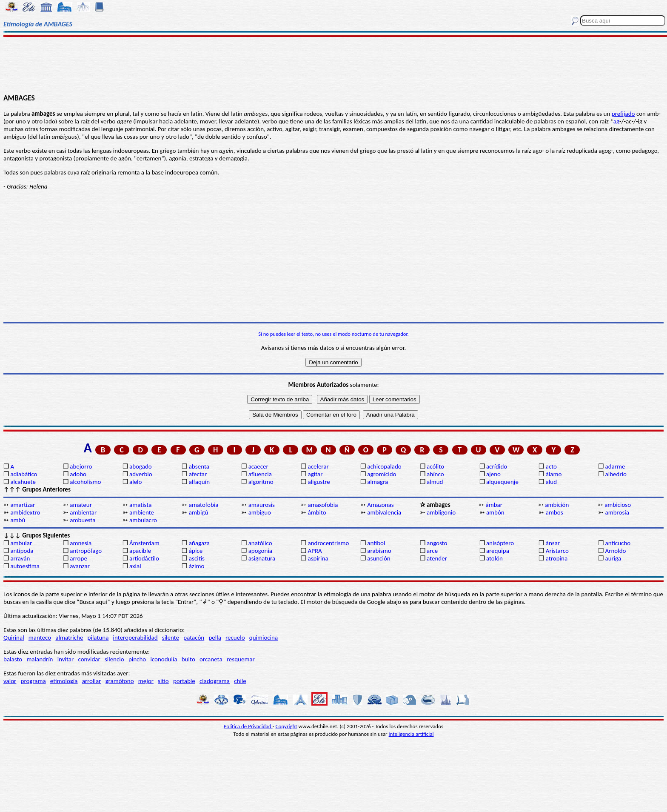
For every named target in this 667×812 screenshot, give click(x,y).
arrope (78, 558)
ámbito (317, 512)
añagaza (199, 543)
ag (616, 121)
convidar (89, 659)
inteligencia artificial (411, 734)
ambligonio (441, 512)
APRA (315, 551)
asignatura (262, 558)
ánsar (553, 543)
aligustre (319, 482)
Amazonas (380, 505)
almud (435, 482)
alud (551, 482)
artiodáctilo (144, 558)
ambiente (141, 512)
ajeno (493, 474)
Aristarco (557, 551)
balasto (12, 659)
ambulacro (143, 520)
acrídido (496, 466)
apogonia (260, 551)
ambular (21, 543)
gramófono (119, 681)
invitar (65, 659)
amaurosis (261, 505)
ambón (495, 512)
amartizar (22, 505)
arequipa (497, 551)
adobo (78, 474)
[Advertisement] (333, 65)
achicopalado (384, 466)
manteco (40, 637)
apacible (140, 551)
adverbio (140, 474)
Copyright (286, 726)
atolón (494, 558)
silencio (114, 659)
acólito (435, 466)
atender (437, 558)
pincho (137, 659)
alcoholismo (85, 482)
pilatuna (98, 637)
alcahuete (23, 482)
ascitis (197, 558)
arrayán (20, 558)
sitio (163, 681)
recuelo (235, 637)
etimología (64, 681)
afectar (198, 474)
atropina (556, 558)
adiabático (23, 474)
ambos (554, 512)
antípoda (21, 551)
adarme (615, 466)
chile (240, 681)
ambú (17, 520)
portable (184, 681)
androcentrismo (328, 543)
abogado (140, 466)
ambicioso (617, 505)
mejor (146, 681)
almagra (377, 482)
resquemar (241, 659)
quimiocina (263, 637)
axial (135, 566)
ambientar (83, 512)
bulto (188, 659)
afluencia (260, 474)
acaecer (258, 466)
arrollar (91, 681)
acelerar (318, 466)
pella (214, 637)
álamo (554, 474)
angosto (437, 543)
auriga (613, 558)
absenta (199, 466)
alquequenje (502, 482)
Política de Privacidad (248, 726)
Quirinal (13, 637)
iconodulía (163, 659)
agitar (315, 474)
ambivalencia (384, 512)
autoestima (25, 566)
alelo (135, 482)
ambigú (198, 512)
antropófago (86, 551)
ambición (557, 505)
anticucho (618, 543)
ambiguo (259, 512)
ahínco (435, 474)
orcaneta (211, 659)
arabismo (379, 551)
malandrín (39, 659)
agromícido (381, 474)
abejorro (81, 466)
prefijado (623, 113)
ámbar (494, 505)
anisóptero (500, 543)
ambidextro (25, 512)
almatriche (69, 637)
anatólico (260, 543)
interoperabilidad (135, 637)
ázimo (196, 566)
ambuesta (82, 520)
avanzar (80, 566)
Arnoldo (615, 551)
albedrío (616, 474)
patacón (193, 637)
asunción (378, 558)
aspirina (318, 558)
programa (33, 681)
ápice (195, 551)
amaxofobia (323, 505)
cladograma (215, 681)
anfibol (376, 543)
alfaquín (199, 482)
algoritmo (261, 482)
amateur (81, 505)
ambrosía (617, 512)
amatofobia (204, 505)
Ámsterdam (144, 543)
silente (170, 637)
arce (432, 551)
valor (9, 681)
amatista (140, 505)
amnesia (80, 543)
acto (551, 466)
